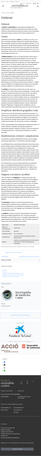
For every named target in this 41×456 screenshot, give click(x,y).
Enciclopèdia (5, 396)
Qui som (3, 1)
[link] (20, 260)
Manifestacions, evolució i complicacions (13, 275)
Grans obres (4, 410)
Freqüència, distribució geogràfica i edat (13, 273)
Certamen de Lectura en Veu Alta (24, 397)
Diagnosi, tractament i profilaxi (10, 276)
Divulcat (22, 3)
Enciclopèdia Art (6, 407)
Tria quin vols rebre (17, 449)
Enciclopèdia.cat (19, 407)
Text (19, 394)
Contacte (12, 1)
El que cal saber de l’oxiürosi (13, 252)
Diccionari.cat (28, 3)
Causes (4, 271)
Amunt (21, 256)
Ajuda (17, 1)
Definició (4, 270)
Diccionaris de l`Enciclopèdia (9, 394)
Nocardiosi (4, 256)
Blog (7, 1)
